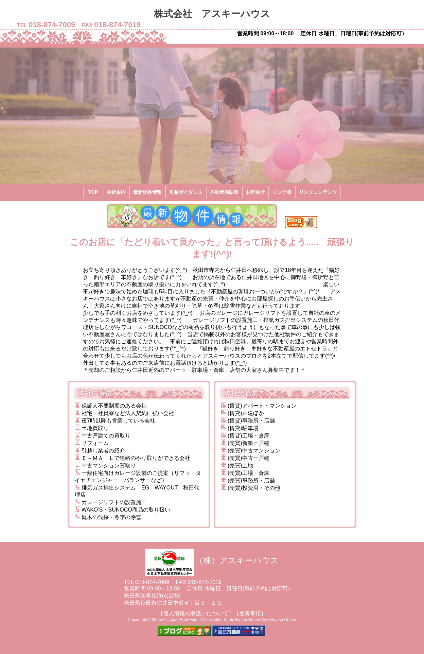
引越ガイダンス (185, 192)
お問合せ (255, 192)
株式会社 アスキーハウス (217, 13)
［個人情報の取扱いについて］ (196, 613)
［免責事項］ (250, 613)
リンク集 (282, 192)
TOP (93, 192)
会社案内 (116, 192)
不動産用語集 (224, 192)
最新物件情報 (147, 192)
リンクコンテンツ (318, 192)
